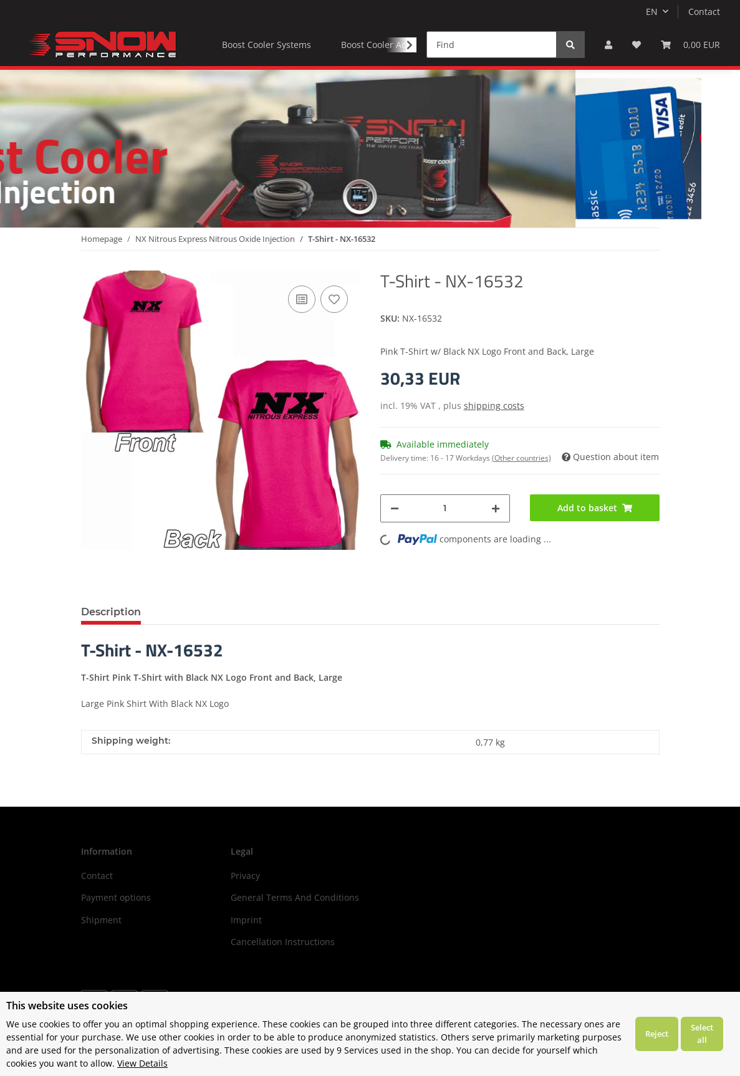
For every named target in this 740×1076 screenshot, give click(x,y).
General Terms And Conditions (295, 897)
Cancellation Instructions (283, 942)
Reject (656, 1033)
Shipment (101, 920)
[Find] (491, 44)
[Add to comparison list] (301, 299)
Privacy (245, 875)
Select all (702, 1033)
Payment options (116, 897)
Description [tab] (111, 612)
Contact (704, 11)
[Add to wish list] (334, 299)
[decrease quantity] (394, 508)
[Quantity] (445, 508)
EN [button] (652, 11)
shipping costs (494, 405)
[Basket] (690, 44)
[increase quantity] (495, 508)
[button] (608, 44)
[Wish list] (636, 44)
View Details (142, 1063)
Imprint (246, 920)
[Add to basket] (595, 507)
